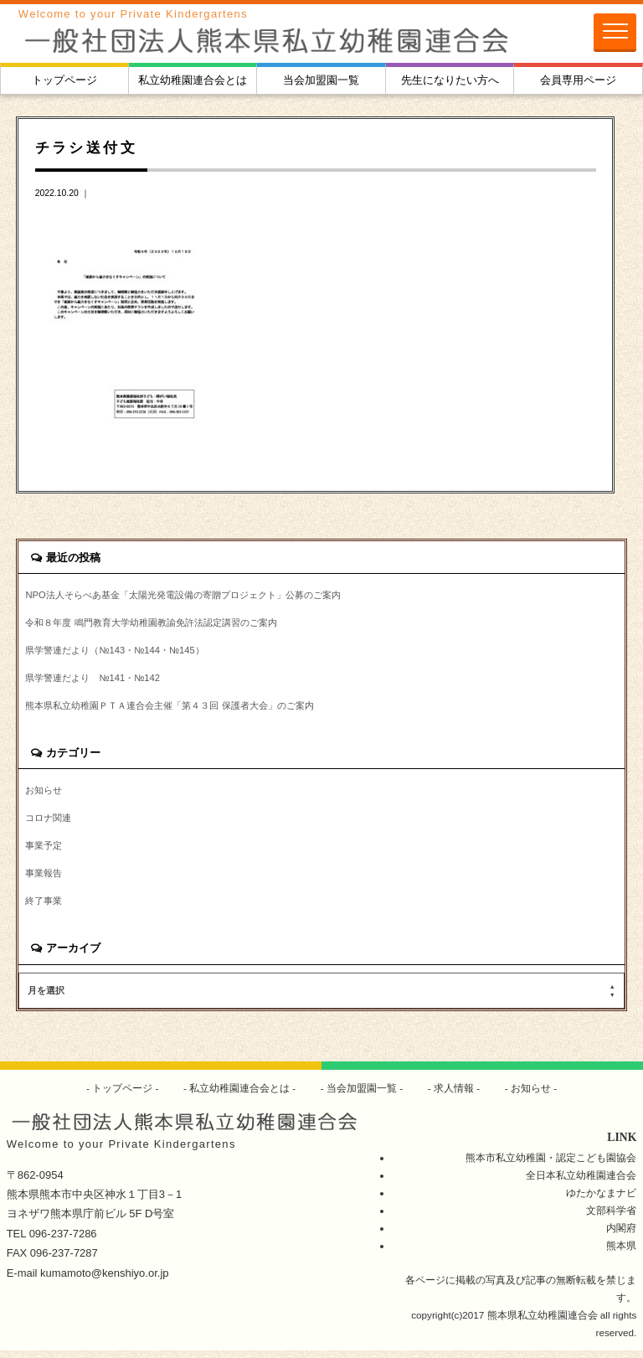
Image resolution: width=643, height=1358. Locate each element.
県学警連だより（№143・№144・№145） (120, 651)
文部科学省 (611, 1217)
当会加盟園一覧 (321, 80)
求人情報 (454, 1095)
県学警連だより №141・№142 (97, 679)
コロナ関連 (50, 822)
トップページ (64, 80)
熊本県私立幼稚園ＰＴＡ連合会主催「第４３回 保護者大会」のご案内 (182, 708)
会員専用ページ (578, 80)
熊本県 (621, 1252)
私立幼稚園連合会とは (192, 80)
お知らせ (45, 793)
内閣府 (621, 1235)
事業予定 (45, 850)
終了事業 (45, 907)
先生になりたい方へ (450, 80)
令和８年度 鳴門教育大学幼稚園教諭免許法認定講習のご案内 (162, 622)
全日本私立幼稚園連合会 (581, 1181)
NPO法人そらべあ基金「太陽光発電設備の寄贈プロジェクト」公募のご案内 (196, 595)
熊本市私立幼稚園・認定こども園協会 (551, 1164)
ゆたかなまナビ (601, 1200)
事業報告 (45, 879)
